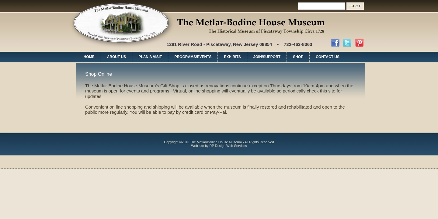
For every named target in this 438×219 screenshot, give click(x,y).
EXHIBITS (232, 57)
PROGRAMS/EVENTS (192, 57)
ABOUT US (116, 57)
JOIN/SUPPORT (266, 57)
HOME (89, 57)
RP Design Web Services (228, 146)
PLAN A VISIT (150, 57)
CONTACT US (327, 57)
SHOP (298, 57)
